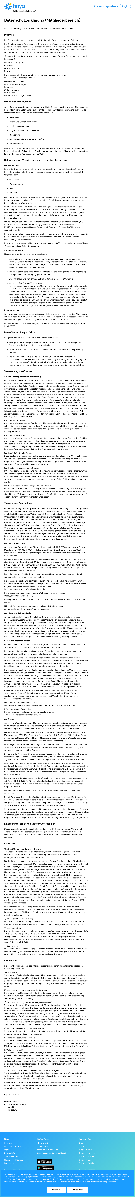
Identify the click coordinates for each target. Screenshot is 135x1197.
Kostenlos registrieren (106, 6)
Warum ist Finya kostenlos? (48, 1150)
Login (125, 6)
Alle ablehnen (78, 1190)
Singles (82, 1146)
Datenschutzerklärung (99, 1182)
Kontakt (10, 1107)
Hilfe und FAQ (42, 1143)
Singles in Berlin (85, 1150)
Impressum (9, 59)
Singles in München (87, 1156)
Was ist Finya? (42, 1146)
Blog (81, 1143)
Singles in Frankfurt (87, 1163)
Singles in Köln (85, 1160)
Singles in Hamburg (87, 1153)
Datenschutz (9, 1153)
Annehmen (56, 1190)
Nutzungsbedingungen (55, 259)
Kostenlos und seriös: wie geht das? (51, 1153)
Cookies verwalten (12, 1156)
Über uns (8, 1143)
